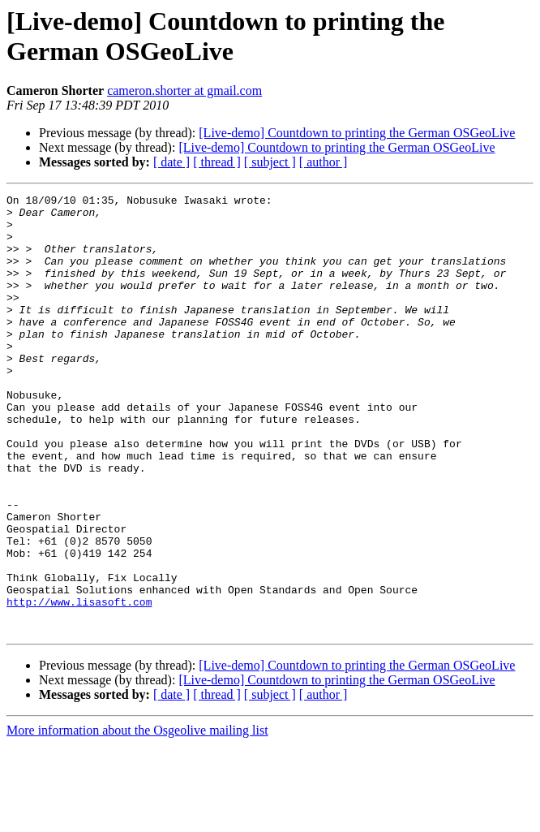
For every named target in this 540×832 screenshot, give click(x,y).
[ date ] (171, 162)
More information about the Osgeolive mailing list (137, 818)
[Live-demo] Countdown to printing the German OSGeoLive (357, 133)
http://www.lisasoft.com (79, 684)
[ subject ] (270, 162)
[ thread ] (217, 162)
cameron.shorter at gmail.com (184, 90)
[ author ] (323, 162)
